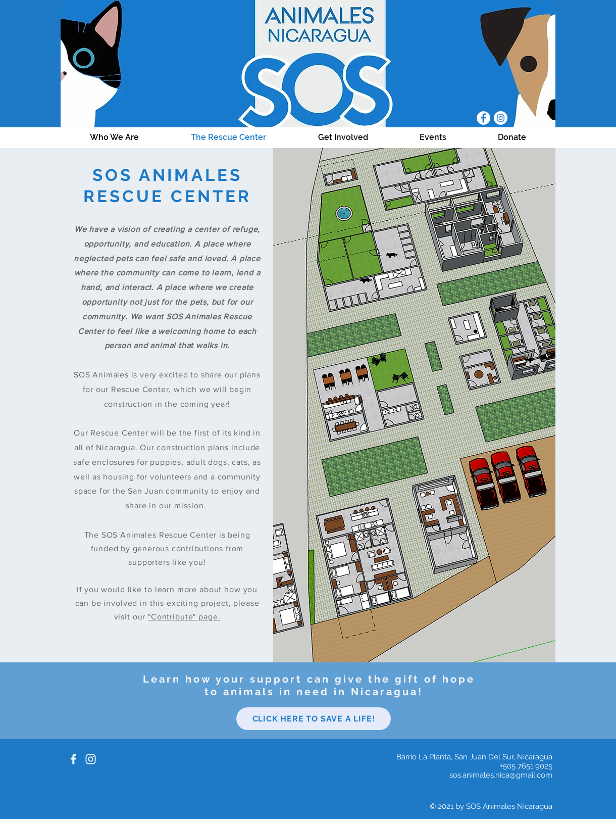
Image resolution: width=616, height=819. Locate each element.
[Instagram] (500, 118)
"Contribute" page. (184, 616)
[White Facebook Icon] (73, 759)
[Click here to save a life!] (313, 718)
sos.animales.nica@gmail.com (500, 775)
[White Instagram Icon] (90, 759)
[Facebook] (483, 118)
